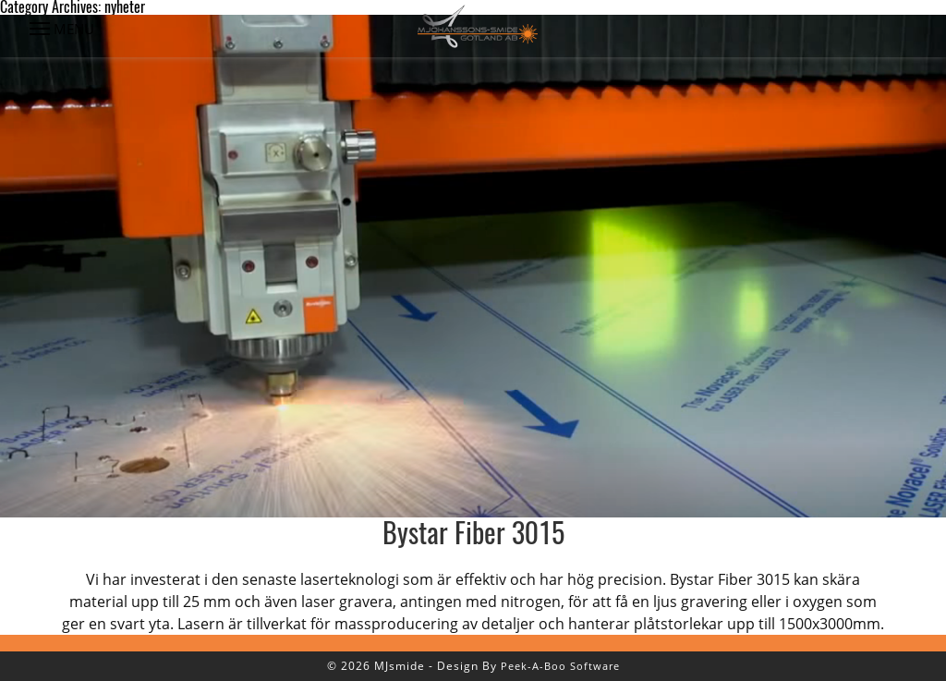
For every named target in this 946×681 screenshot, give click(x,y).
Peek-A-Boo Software (560, 666)
